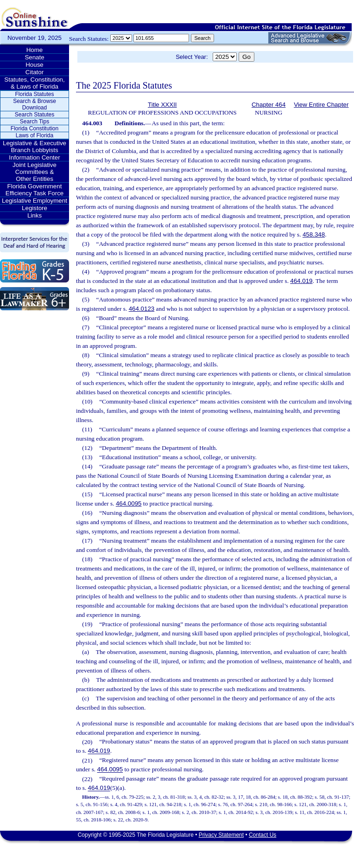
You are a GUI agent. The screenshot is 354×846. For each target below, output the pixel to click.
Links (34, 215)
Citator (34, 72)
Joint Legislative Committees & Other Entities (35, 171)
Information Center (34, 157)
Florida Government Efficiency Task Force (34, 190)
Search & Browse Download (34, 104)
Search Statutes (34, 114)
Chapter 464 (268, 104)
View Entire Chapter (321, 104)
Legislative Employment (34, 200)
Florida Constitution (34, 128)
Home (34, 49)
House (34, 64)
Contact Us (262, 835)
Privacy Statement (221, 835)
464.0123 (142, 308)
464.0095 (129, 503)
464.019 (301, 280)
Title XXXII (162, 104)
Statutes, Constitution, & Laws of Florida (34, 83)
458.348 (314, 234)
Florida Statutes (34, 94)
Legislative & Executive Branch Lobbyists (34, 147)
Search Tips (34, 121)
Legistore (34, 208)
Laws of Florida (34, 135)
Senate (34, 57)
